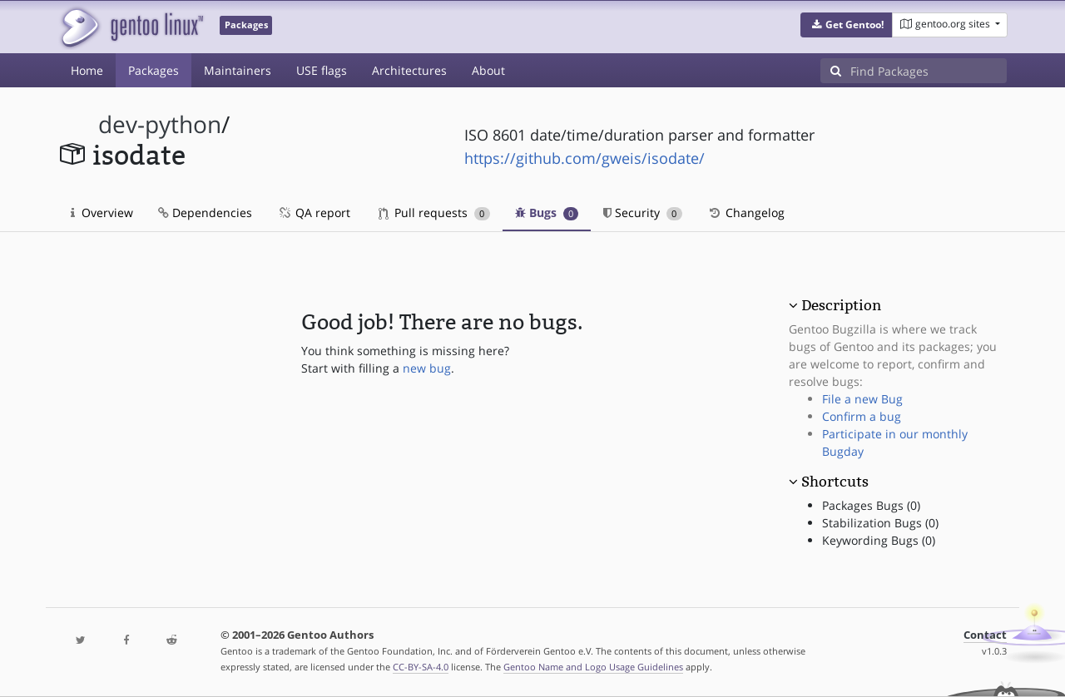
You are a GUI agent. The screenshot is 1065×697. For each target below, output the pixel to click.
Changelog (746, 212)
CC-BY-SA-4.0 (420, 666)
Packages (153, 70)
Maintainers (237, 70)
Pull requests (434, 212)
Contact (985, 635)
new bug (427, 368)
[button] (846, 24)
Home (87, 70)
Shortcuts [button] (835, 481)
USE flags (321, 70)
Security (642, 212)
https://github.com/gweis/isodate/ (584, 158)
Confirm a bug (861, 416)
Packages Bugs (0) (871, 505)
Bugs (547, 212)
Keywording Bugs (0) (878, 540)
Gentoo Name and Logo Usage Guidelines (593, 666)
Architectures (409, 70)
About (488, 70)
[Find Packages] (928, 70)
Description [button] (841, 305)
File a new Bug (862, 399)
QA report (313, 212)
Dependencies (205, 212)
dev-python (159, 124)
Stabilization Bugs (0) (880, 523)
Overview (102, 212)
